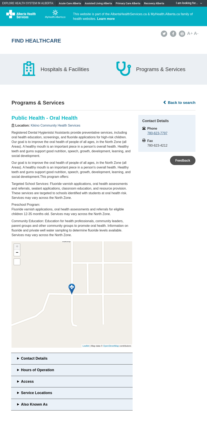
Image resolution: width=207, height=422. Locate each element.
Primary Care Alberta (128, 3)
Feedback (182, 160)
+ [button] (17, 247)
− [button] (17, 253)
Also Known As (34, 404)
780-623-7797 (157, 133)
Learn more (106, 18)
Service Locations (36, 393)
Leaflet (85, 346)
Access (27, 381)
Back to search (179, 102)
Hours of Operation (37, 370)
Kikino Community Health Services (55, 125)
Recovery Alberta (154, 3)
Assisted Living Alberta (98, 3)
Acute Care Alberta (70, 3)
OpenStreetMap (111, 346)
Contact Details (34, 358)
